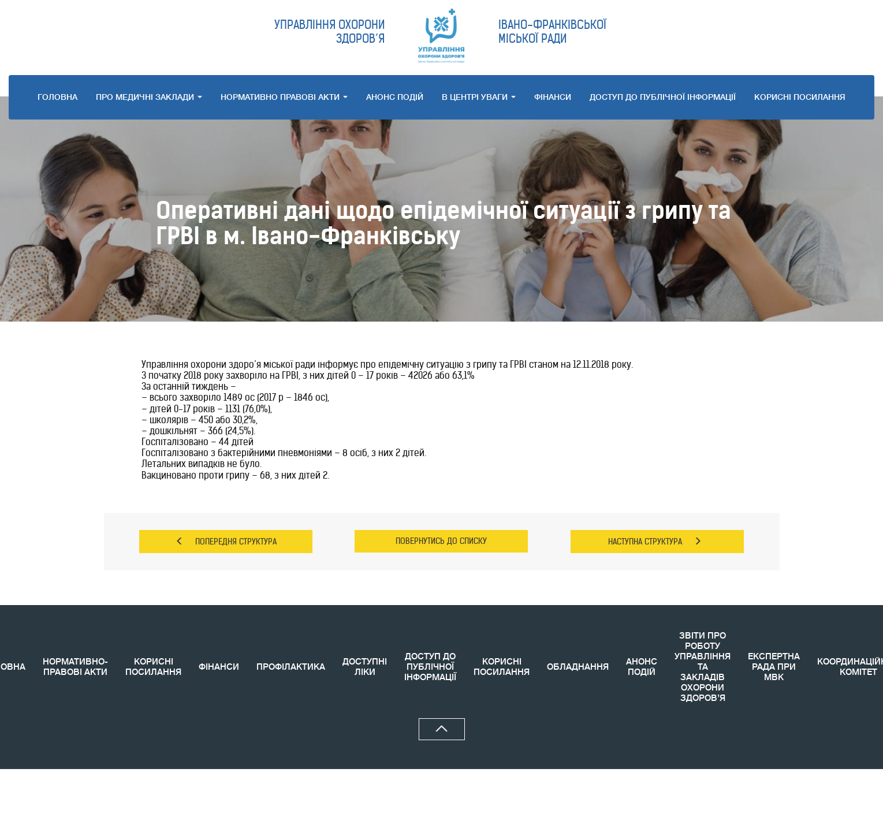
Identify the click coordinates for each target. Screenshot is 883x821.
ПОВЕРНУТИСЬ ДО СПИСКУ (441, 541)
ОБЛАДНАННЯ (578, 667)
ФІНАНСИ (552, 97)
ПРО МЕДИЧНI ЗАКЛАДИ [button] (149, 97)
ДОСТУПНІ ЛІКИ (364, 667)
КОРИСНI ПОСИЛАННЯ (799, 97)
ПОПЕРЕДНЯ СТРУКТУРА (226, 541)
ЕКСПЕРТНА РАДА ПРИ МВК (774, 667)
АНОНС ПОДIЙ (394, 97)
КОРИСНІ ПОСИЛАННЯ (153, 667)
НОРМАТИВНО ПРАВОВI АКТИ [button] (284, 97)
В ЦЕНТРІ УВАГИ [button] (479, 97)
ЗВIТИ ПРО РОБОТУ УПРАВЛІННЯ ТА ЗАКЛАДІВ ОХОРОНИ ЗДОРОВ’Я (703, 667)
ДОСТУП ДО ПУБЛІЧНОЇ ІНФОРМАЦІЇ (663, 97)
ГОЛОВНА (57, 97)
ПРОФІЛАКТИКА (290, 667)
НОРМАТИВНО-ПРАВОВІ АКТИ (75, 667)
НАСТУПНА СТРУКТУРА (655, 541)
